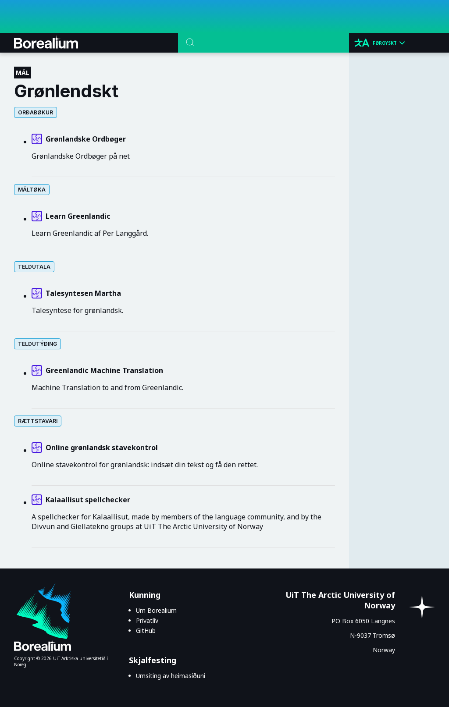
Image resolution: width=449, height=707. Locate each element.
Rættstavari (37, 421)
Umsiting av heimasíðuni (170, 675)
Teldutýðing (37, 344)
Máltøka (32, 189)
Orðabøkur (35, 112)
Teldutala (34, 266)
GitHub (146, 630)
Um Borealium (156, 610)
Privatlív (147, 620)
